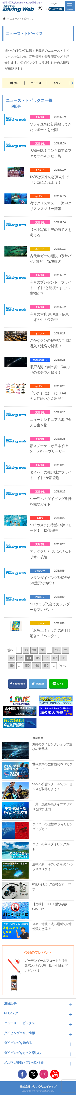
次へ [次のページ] (62, 666)
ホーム (4, 18)
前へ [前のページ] (10, 650)
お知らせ (39, 570)
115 (37, 658)
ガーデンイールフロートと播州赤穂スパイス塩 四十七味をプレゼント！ (46, 966)
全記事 (14, 83)
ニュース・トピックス (19, 1023)
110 (57, 650)
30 (42, 650)
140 (36, 666)
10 (26, 650)
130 (27, 666)
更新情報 (39, 117)
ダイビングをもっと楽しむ (22, 1053)
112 (12, 658)
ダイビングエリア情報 (19, 1033)
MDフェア (11, 1013)
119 (12, 666)
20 (34, 650)
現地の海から (40, 359)
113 (20, 658)
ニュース (35, 83)
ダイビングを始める (18, 1043)
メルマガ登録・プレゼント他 (24, 1062)
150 (46, 666)
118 (63, 658)
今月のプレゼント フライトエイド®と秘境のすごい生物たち (51, 288)
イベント (58, 83)
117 (55, 658)
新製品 (39, 518)
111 (65, 650)
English (54, 3)
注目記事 (10, 1003)
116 (46, 658)
